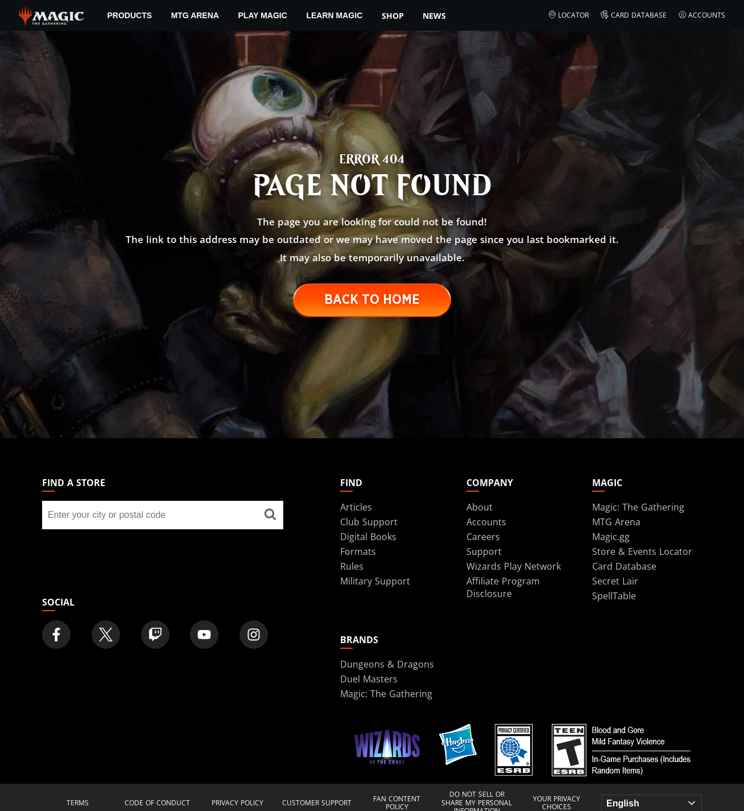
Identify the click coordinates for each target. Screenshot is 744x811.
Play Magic (262, 15)
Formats (358, 551)
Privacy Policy (237, 803)
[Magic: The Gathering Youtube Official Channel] (204, 634)
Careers (483, 536)
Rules (351, 566)
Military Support (375, 581)
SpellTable (614, 596)
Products (130, 15)
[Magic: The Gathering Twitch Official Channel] (155, 634)
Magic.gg (611, 536)
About (479, 507)
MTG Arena (195, 15)
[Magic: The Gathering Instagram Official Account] (253, 634)
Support (484, 551)
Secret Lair (615, 581)
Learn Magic (334, 15)
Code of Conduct (157, 803)
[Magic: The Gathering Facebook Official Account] (56, 634)
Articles (356, 507)
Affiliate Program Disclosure (503, 587)
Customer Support (317, 803)
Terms (78, 803)
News (434, 15)
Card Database (633, 15)
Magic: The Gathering (638, 507)
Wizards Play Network (513, 566)
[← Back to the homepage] (51, 14)
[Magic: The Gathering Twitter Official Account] (106, 634)
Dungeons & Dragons (387, 664)
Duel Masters (369, 679)
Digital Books (368, 536)
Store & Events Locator (642, 551)
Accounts (702, 15)
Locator (568, 15)
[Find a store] (270, 515)
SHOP (393, 15)
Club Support (369, 522)
